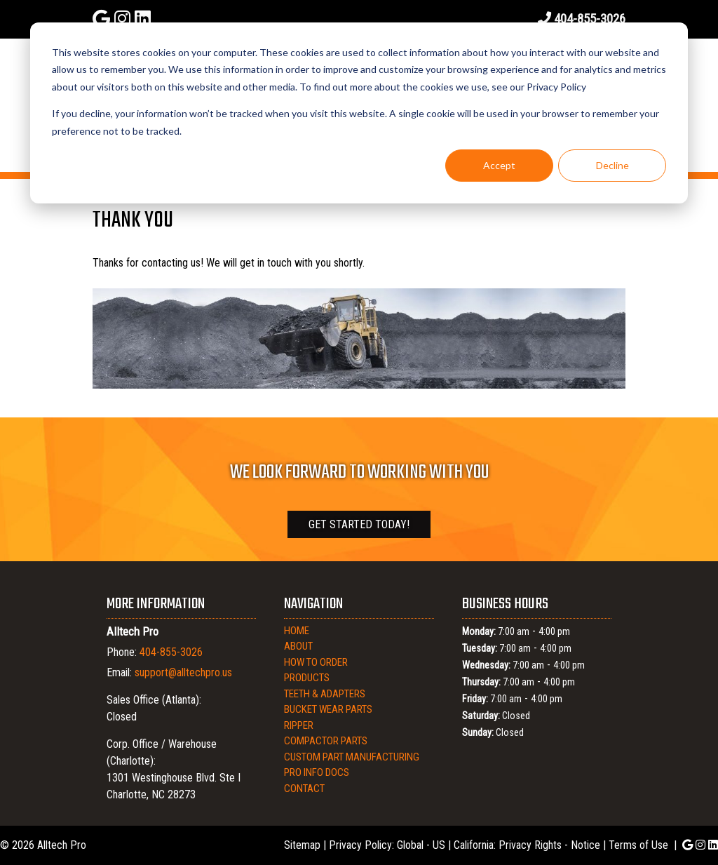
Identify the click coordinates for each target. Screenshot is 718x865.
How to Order (316, 662)
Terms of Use (638, 845)
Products (307, 677)
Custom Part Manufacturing (351, 757)
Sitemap (302, 845)
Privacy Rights (530, 845)
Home (296, 630)
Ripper (298, 725)
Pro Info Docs (316, 772)
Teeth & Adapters (324, 694)
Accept (499, 165)
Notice (585, 845)
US (439, 845)
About (298, 646)
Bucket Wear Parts (328, 709)
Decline (612, 165)
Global (410, 845)
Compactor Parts (325, 741)
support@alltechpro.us (183, 672)
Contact (304, 788)
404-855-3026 (589, 19)
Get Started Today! (359, 524)
